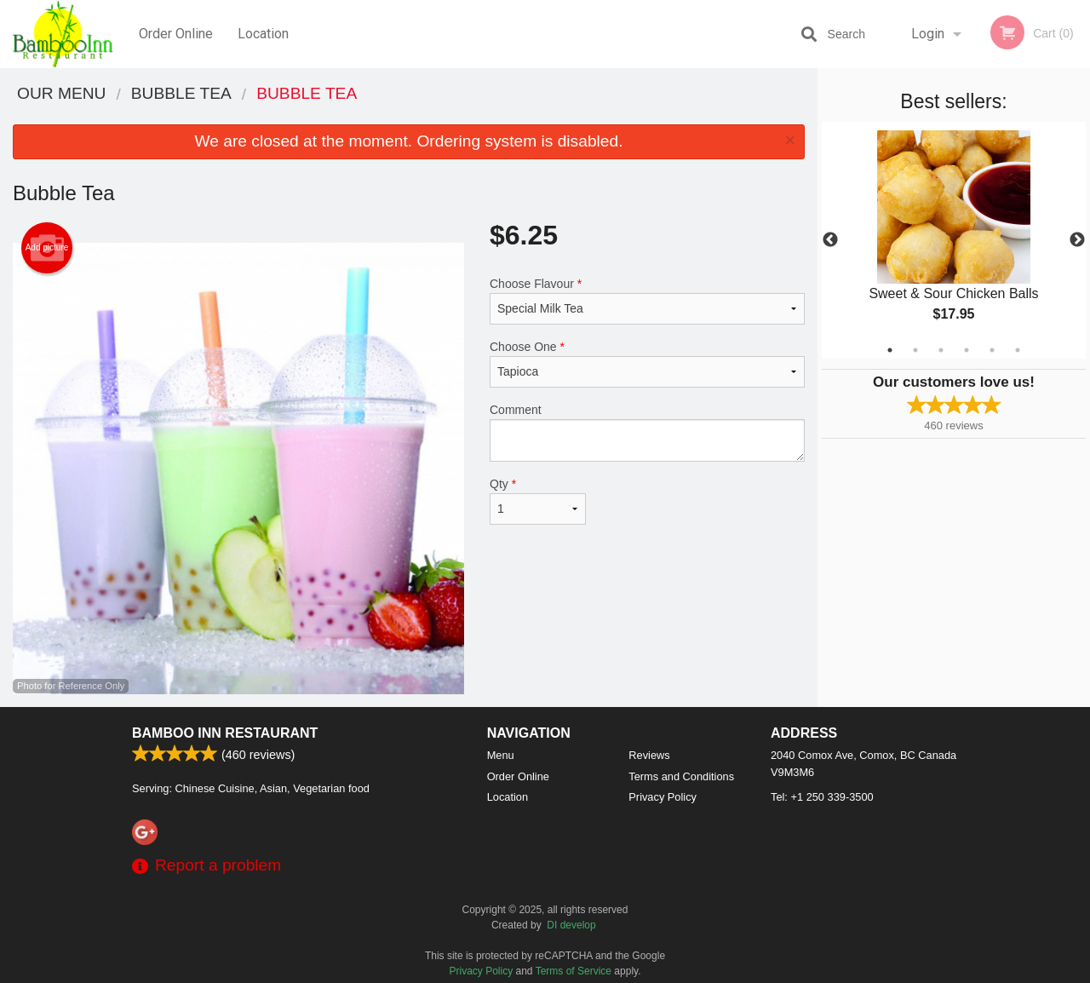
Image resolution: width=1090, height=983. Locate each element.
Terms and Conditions (681, 776)
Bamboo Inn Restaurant (225, 733)
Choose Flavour (647, 301)
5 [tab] (992, 350)
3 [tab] (940, 350)
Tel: (822, 796)
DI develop (571, 925)
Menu (500, 755)
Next (1077, 240)
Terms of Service (573, 971)
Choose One (647, 364)
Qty (538, 501)
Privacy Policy (662, 796)
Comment (647, 432)
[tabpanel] (953, 240)
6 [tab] (1017, 350)
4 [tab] (966, 350)
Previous (830, 240)
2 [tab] (915, 350)
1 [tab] (889, 350)
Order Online (176, 34)
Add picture (47, 247)
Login (927, 34)
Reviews (648, 755)
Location (263, 34)
